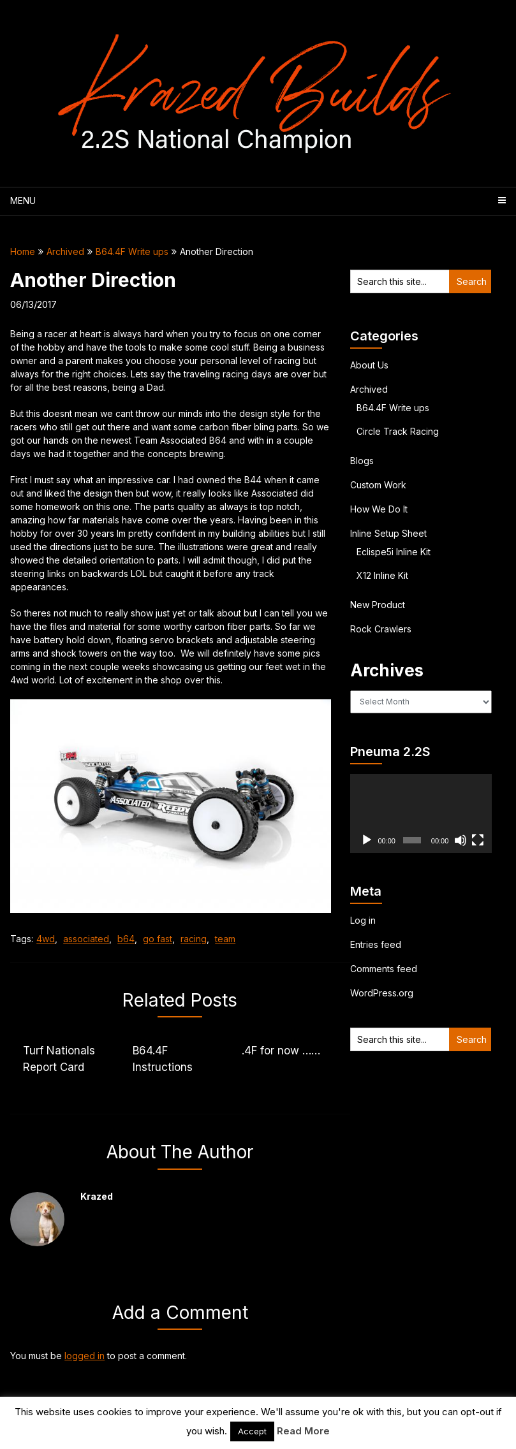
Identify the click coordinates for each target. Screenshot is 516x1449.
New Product (377, 604)
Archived (65, 251)
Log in (363, 920)
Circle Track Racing (398, 431)
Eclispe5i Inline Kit (394, 551)
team (225, 938)
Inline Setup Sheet (388, 533)
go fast (157, 938)
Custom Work (378, 484)
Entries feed (375, 944)
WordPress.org (381, 992)
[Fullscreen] (477, 840)
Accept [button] (252, 1431)
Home (22, 251)
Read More (303, 1431)
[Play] (366, 840)
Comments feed (383, 968)
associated (86, 938)
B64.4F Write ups (132, 251)
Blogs (362, 460)
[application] (421, 814)
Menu (23, 200)
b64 (126, 938)
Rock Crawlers (380, 628)
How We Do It (379, 509)
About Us (369, 365)
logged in (84, 1355)
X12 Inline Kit (382, 575)
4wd (45, 938)
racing (194, 938)
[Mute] (460, 840)
